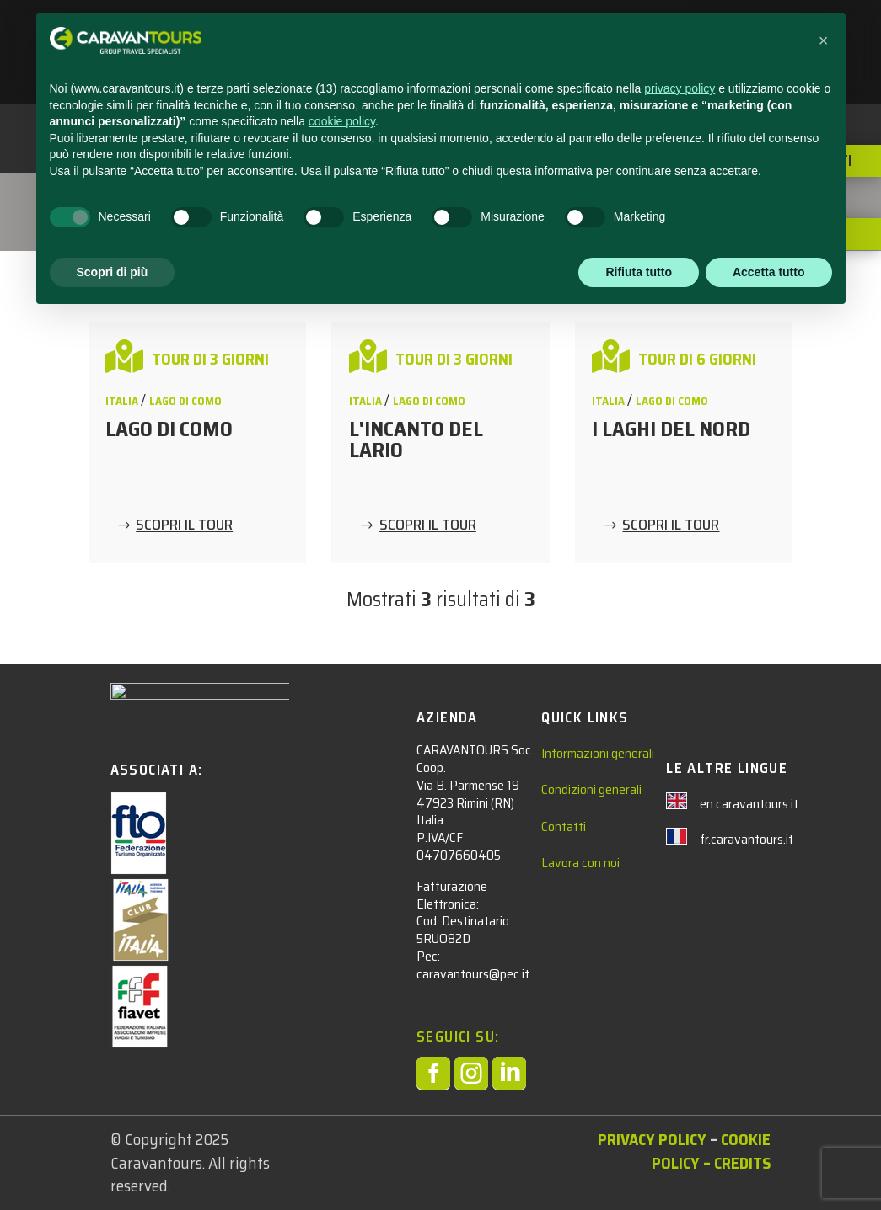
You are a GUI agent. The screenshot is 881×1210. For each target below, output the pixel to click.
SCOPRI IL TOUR (184, 525)
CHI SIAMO (712, 34)
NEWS (550, 34)
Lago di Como (185, 401)
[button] (823, 932)
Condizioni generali (591, 789)
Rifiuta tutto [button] (638, 1163)
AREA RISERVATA (402, 73)
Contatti (563, 826)
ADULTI (473, 34)
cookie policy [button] (342, 1014)
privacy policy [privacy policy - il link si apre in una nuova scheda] (679, 981)
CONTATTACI (624, 34)
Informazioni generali (597, 753)
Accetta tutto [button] (769, 1163)
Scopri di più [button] (112, 1163)
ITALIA (253, 197)
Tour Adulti (139, 197)
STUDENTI (382, 34)
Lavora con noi (580, 862)
